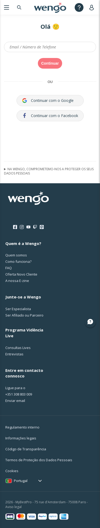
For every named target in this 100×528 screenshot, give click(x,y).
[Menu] (6, 7)
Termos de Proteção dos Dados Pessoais (38, 460)
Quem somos (16, 255)
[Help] (79, 7)
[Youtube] (28, 227)
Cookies (11, 470)
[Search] (19, 7)
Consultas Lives (18, 347)
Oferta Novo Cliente (21, 274)
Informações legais (20, 438)
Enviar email (15, 400)
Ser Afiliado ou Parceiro (24, 315)
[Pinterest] (42, 227)
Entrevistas (14, 354)
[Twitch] (35, 227)
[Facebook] (15, 227)
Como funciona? (18, 261)
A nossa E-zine (17, 280)
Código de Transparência (25, 449)
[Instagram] (22, 227)
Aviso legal (13, 507)
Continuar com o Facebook (50, 115)
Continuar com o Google (48, 100)
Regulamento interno (22, 427)
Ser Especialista (18, 308)
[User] (92, 7)
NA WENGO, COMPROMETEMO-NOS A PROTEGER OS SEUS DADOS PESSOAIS (49, 171)
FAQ (8, 267)
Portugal (20, 480)
